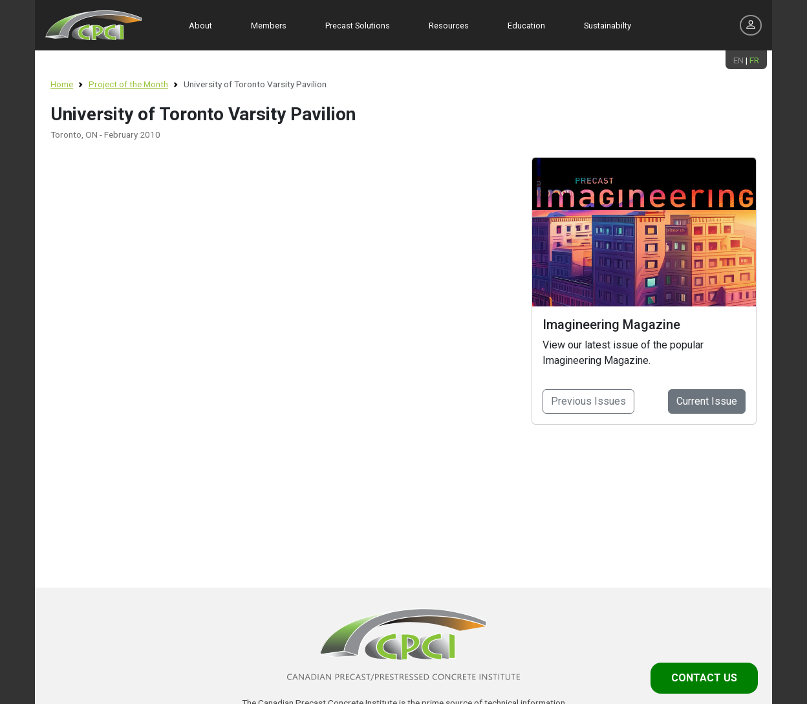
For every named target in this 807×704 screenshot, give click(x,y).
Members (268, 25)
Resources (449, 25)
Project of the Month (128, 84)
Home (61, 84)
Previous (588, 401)
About (200, 25)
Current (706, 401)
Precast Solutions (357, 25)
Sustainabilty (607, 25)
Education (526, 25)
